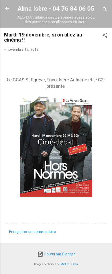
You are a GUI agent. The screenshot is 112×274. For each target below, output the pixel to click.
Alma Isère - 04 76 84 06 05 (56, 8)
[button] (105, 36)
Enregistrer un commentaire (32, 231)
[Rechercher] (105, 10)
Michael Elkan (69, 264)
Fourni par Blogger (56, 254)
